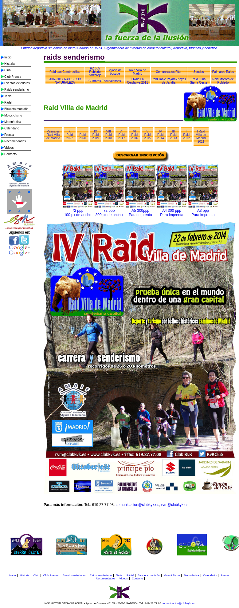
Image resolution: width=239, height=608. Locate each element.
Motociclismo (13, 115)
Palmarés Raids (223, 71)
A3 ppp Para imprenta (202, 212)
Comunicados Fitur (169, 71)
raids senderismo (74, 57)
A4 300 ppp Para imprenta (171, 212)
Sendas (199, 71)
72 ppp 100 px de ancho (78, 212)
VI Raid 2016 (134, 135)
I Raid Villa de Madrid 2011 (201, 136)
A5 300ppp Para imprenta (140, 212)
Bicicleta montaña (16, 109)
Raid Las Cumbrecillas (64, 71)
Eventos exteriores (17, 83)
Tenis (7, 96)
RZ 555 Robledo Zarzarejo (94, 72)
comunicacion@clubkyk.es (137, 505)
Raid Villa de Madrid (137, 72)
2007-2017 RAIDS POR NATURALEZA (65, 80)
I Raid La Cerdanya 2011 (137, 80)
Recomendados (15, 141)
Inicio (7, 57)
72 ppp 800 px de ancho (109, 212)
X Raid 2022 (69, 135)
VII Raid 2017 (121, 135)
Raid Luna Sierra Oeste (198, 80)
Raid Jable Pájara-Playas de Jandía (168, 80)
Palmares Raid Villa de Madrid (53, 135)
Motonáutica (12, 122)
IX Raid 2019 (95, 135)
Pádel (8, 102)
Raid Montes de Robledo (223, 80)
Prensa (9, 134)
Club (7, 70)
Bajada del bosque (115, 72)
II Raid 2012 (186, 135)
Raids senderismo (16, 89)
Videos (9, 147)
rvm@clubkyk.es (174, 505)
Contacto (10, 154)
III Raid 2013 (173, 135)
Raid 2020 (82, 136)
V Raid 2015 (147, 135)
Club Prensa (12, 76)
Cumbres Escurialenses (104, 81)
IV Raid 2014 (160, 135)
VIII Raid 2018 (108, 135)
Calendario (11, 128)
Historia (9, 63)
